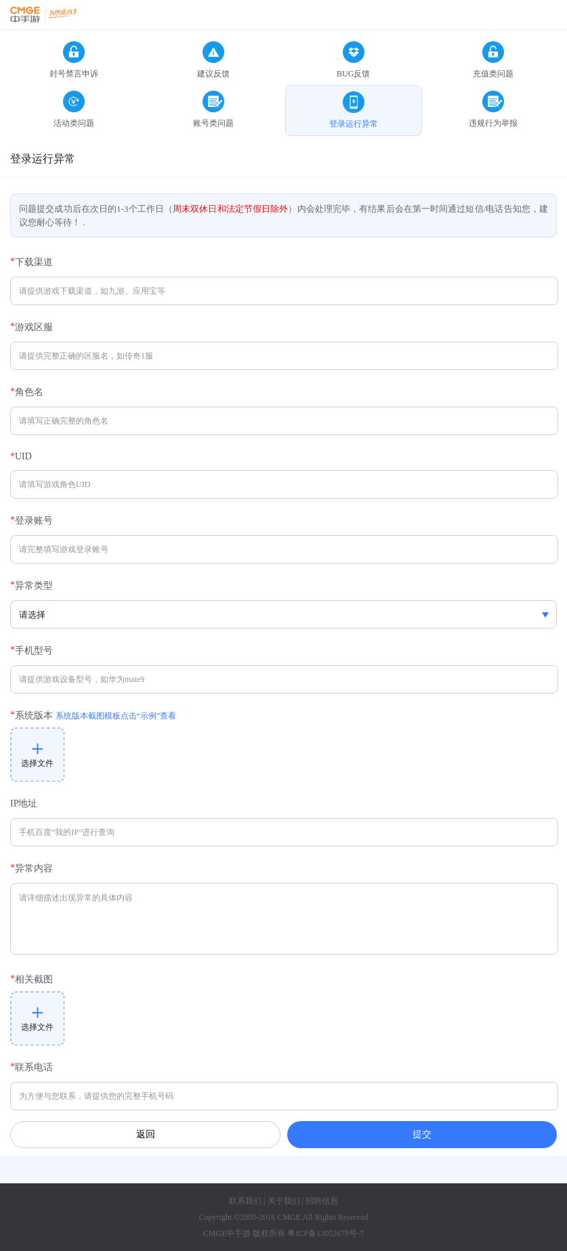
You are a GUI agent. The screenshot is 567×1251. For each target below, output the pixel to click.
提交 (422, 1134)
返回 (145, 1134)
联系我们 (245, 1201)
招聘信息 (322, 1201)
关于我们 (284, 1201)
